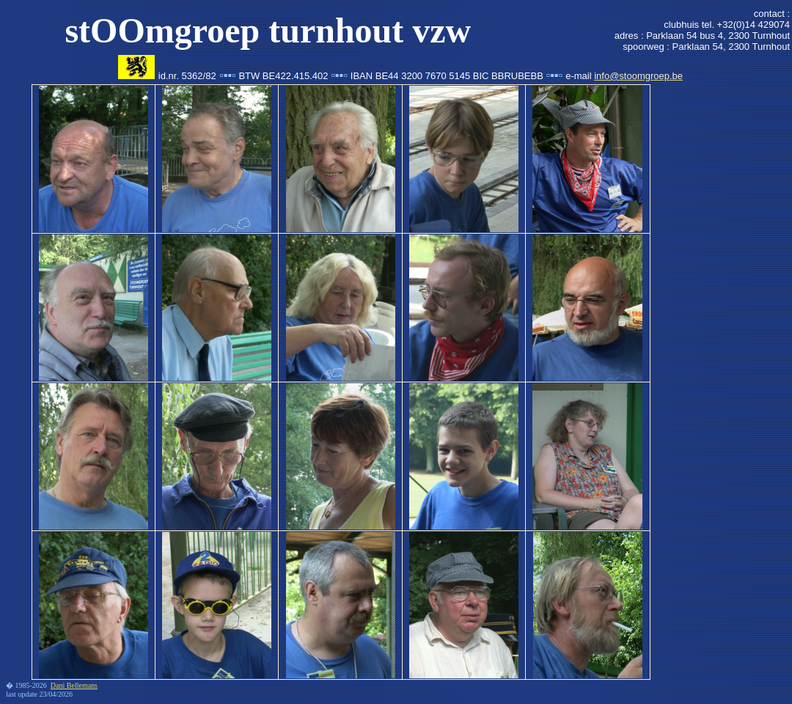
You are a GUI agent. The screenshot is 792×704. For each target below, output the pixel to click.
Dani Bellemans (74, 685)
